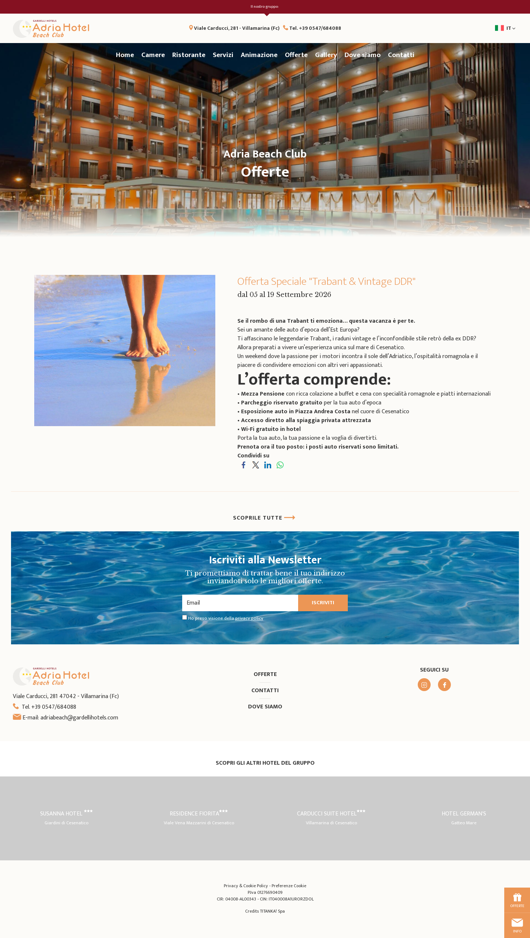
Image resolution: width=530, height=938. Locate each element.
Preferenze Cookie (289, 885)
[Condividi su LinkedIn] (268, 465)
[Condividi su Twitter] (256, 465)
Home (125, 55)
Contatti (401, 55)
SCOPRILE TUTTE (264, 518)
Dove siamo (362, 55)
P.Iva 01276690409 (265, 892)
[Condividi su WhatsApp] (280, 465)
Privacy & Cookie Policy (246, 885)
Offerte (296, 55)
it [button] (476, 31)
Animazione (259, 55)
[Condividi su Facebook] (243, 465)
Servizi (223, 55)
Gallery (326, 55)
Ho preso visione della (225, 618)
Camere (153, 55)
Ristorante (188, 55)
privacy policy (249, 618)
